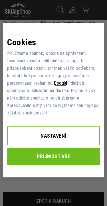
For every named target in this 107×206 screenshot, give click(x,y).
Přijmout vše (53, 156)
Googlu (60, 83)
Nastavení (53, 136)
